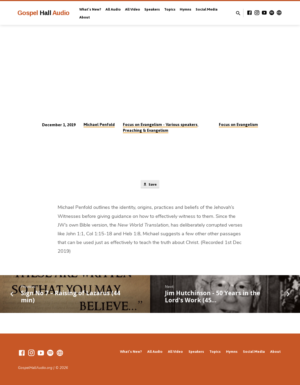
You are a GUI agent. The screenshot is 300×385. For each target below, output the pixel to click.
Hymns (185, 9)
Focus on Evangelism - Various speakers (160, 124)
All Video (132, 9)
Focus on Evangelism (238, 124)
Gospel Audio (43, 12)
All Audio (113, 9)
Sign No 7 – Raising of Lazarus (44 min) (70, 297)
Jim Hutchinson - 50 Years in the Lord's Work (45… (212, 297)
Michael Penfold (99, 124)
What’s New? (90, 9)
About (84, 17)
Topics (170, 9)
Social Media (207, 9)
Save (150, 184)
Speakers (152, 9)
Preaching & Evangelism (145, 130)
